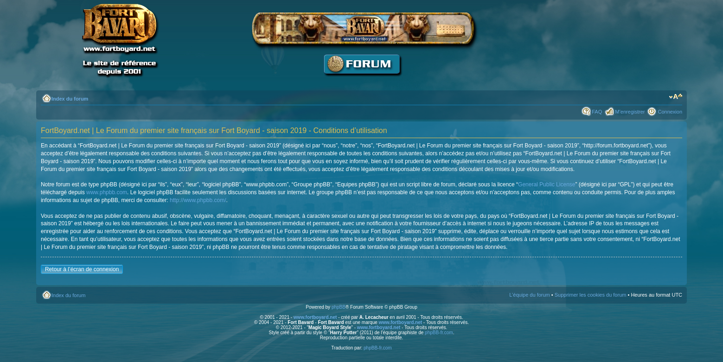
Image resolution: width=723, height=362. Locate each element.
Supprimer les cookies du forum (591, 295)
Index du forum (69, 99)
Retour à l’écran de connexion (82, 269)
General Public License (546, 184)
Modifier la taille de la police (675, 97)
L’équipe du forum (529, 295)
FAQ (597, 111)
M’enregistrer (630, 111)
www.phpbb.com (106, 192)
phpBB (339, 307)
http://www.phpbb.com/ (198, 200)
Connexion (670, 111)
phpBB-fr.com (439, 332)
